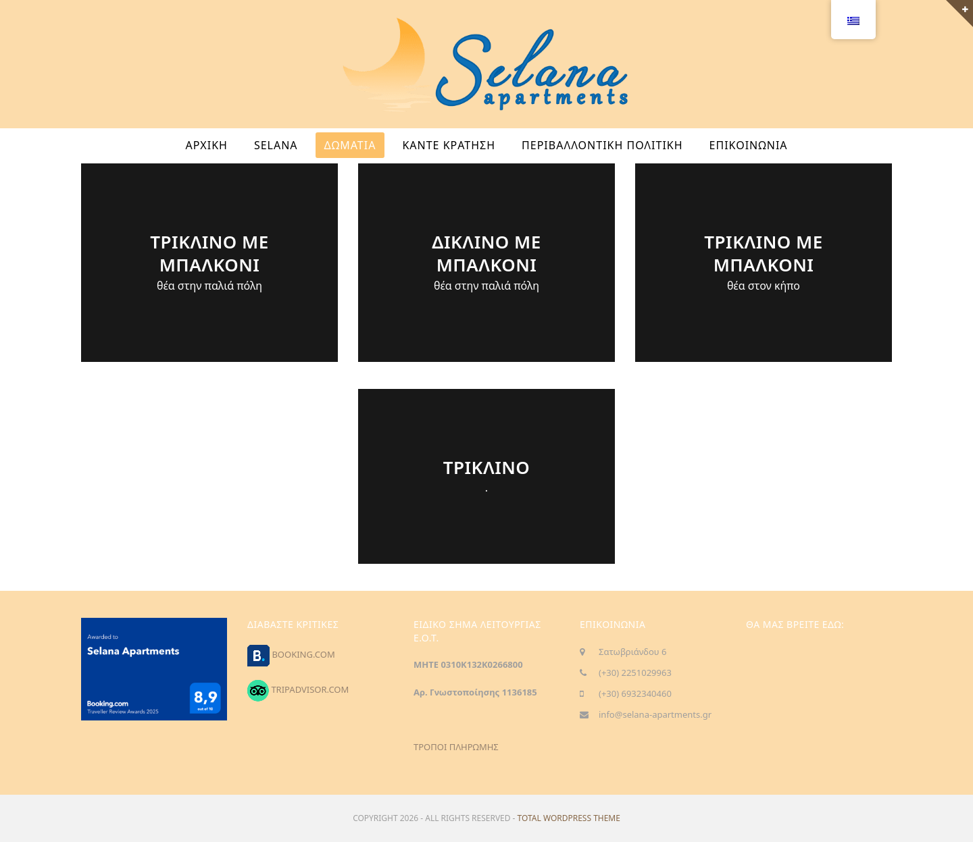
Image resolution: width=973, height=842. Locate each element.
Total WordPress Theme (569, 818)
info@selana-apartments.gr (655, 714)
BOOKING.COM (303, 654)
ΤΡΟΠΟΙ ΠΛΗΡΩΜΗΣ (456, 747)
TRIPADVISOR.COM (310, 689)
